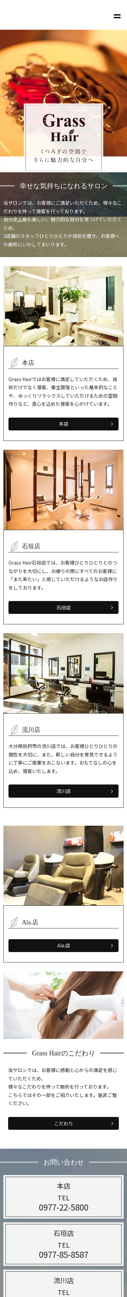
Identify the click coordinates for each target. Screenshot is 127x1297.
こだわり (63, 1123)
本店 (63, 423)
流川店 (64, 791)
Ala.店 (63, 945)
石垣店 (64, 607)
